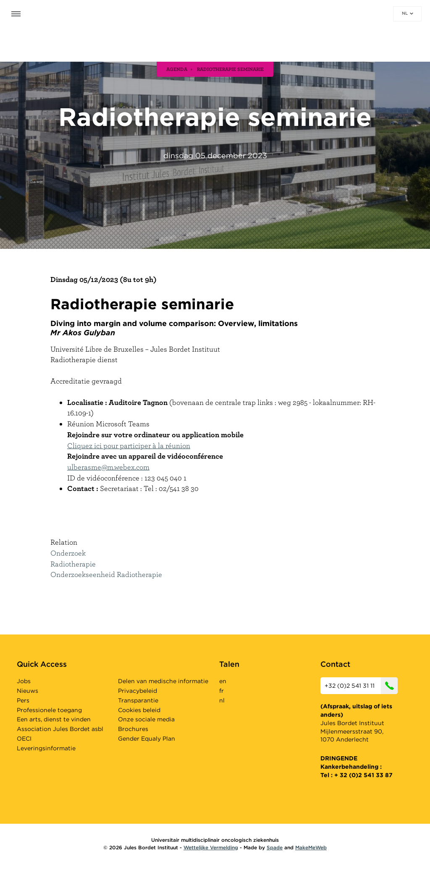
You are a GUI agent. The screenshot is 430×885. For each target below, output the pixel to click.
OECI (24, 738)
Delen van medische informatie (163, 681)
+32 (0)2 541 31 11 (361, 685)
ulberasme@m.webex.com (108, 466)
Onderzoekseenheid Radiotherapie (106, 574)
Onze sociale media (146, 719)
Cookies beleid (139, 710)
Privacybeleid (137, 690)
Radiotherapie (73, 563)
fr (221, 690)
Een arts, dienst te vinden (54, 719)
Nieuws (27, 690)
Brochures (133, 729)
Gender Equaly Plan (146, 738)
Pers (23, 700)
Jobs (24, 681)
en (222, 681)
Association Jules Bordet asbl (60, 729)
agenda (176, 69)
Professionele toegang (49, 710)
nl (407, 13)
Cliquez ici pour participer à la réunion (128, 445)
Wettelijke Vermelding (211, 847)
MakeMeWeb (311, 847)
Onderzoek (68, 552)
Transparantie (138, 700)
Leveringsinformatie (46, 748)
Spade (275, 847)
